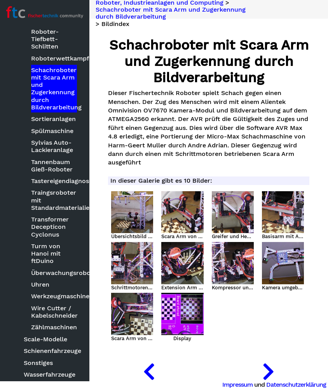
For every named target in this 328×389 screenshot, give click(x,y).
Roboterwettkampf (54, 58)
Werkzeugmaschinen (54, 296)
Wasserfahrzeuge (49, 374)
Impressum (237, 384)
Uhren (40, 284)
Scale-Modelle (45, 339)
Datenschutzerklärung (296, 384)
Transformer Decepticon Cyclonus (50, 227)
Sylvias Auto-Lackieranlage (52, 146)
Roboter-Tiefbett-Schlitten (45, 39)
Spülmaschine (52, 131)
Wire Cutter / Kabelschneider (54, 311)
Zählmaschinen (54, 327)
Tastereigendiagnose (54, 181)
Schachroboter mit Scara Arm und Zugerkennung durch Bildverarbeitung (54, 88)
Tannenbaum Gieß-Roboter (52, 165)
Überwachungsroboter (54, 273)
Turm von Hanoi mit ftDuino (46, 253)
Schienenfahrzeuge (51, 350)
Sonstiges (38, 363)
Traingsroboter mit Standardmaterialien (54, 200)
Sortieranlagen (53, 119)
